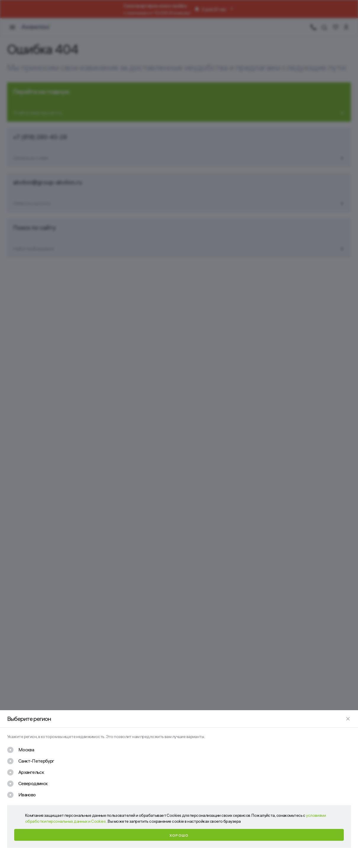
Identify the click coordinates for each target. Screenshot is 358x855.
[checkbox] (20, 750)
